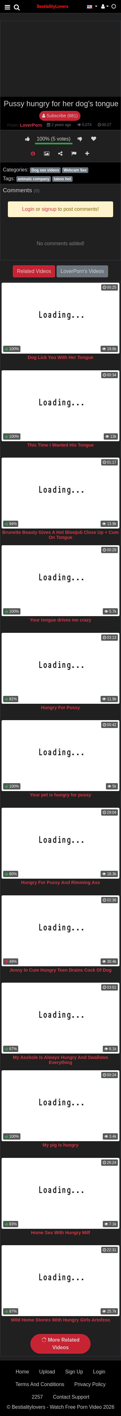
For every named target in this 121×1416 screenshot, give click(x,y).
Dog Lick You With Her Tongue (60, 357)
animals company (33, 179)
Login (99, 1371)
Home (22, 1371)
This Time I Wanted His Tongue (60, 445)
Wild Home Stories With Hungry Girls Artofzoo (60, 1319)
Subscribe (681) (60, 115)
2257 (37, 1397)
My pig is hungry (60, 1144)
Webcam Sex (75, 170)
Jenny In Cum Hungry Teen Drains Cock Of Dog (60, 970)
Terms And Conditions (39, 1384)
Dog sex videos (45, 170)
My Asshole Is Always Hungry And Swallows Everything (60, 1060)
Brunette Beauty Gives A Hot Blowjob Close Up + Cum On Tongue (60, 535)
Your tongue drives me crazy (60, 619)
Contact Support (71, 1397)
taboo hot (62, 179)
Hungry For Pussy (60, 707)
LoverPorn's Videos (82, 271)
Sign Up (74, 1371)
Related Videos (34, 271)
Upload (47, 1371)
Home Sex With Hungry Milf (60, 1232)
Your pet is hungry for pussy (60, 794)
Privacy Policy (90, 1384)
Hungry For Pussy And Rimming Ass (60, 882)
